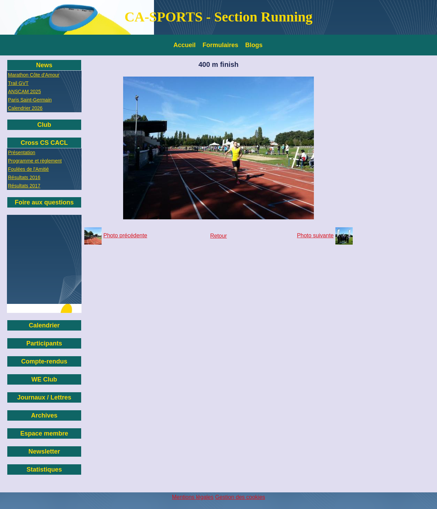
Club (44, 124)
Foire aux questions (44, 202)
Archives (44, 415)
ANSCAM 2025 (24, 91)
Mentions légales (193, 497)
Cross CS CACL (44, 142)
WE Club (44, 379)
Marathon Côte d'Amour (33, 75)
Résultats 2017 (24, 185)
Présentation (21, 152)
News (44, 65)
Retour (218, 236)
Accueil (184, 45)
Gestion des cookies (240, 497)
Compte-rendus (44, 361)
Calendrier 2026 (25, 108)
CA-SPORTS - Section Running (218, 17)
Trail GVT (18, 83)
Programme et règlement (35, 161)
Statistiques (44, 469)
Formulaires (220, 45)
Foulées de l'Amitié (28, 169)
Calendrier (44, 325)
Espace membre (44, 433)
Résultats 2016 (24, 177)
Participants (44, 343)
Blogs (254, 45)
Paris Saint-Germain (30, 100)
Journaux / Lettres (44, 397)
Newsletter (44, 451)
